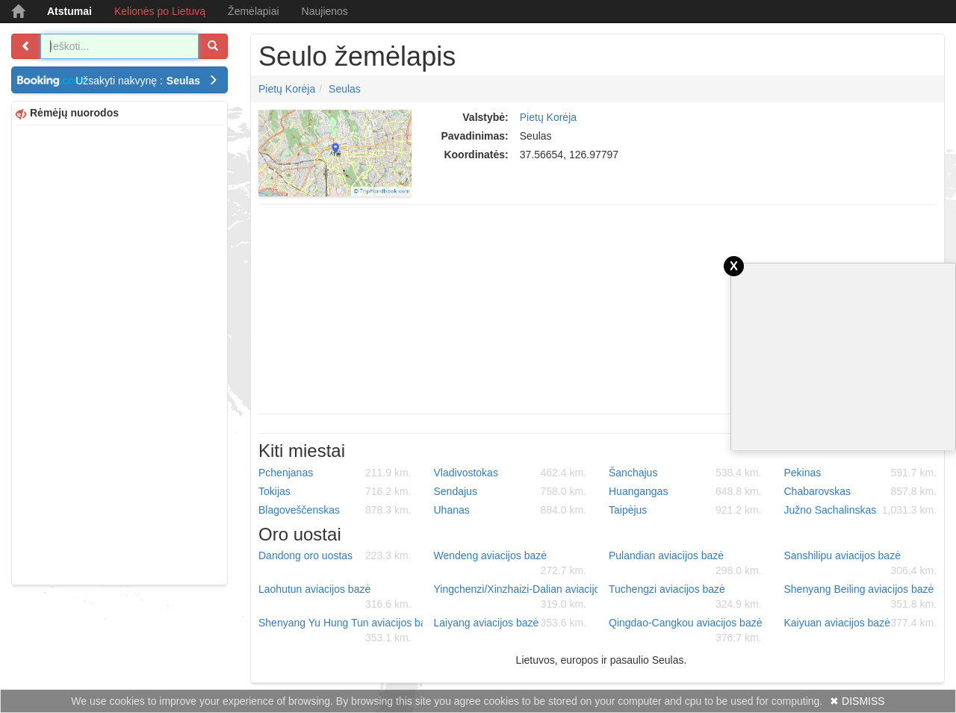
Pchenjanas (335, 472)
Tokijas (335, 491)
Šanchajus (685, 472)
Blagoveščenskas (335, 509)
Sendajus (510, 491)
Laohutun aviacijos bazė (335, 597)
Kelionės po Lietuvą (159, 11)
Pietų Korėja (286, 89)
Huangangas (685, 491)
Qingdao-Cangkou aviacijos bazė (685, 631)
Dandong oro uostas (335, 555)
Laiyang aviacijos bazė (510, 622)
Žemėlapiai (253, 11)
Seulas (345, 89)
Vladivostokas (510, 472)
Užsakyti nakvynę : (146, 81)
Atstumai (69, 11)
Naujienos (325, 11)
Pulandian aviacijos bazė (685, 563)
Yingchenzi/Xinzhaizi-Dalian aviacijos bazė (516, 597)
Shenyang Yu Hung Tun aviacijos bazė (340, 631)
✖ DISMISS (857, 701)
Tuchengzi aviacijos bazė (685, 597)
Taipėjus (685, 509)
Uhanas (510, 509)
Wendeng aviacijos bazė (510, 563)
